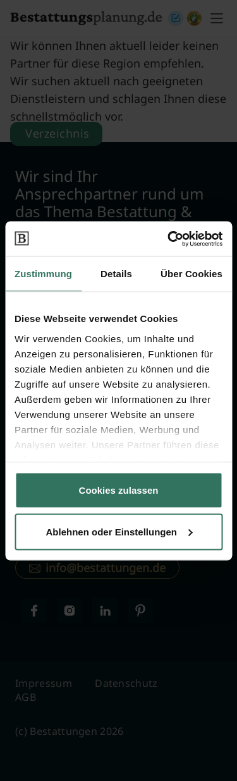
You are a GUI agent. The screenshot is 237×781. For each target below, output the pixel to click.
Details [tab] (116, 273)
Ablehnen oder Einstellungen (119, 531)
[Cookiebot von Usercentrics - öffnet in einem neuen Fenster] (168, 238)
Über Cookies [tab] (191, 273)
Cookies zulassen (119, 490)
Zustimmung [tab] (43, 273)
